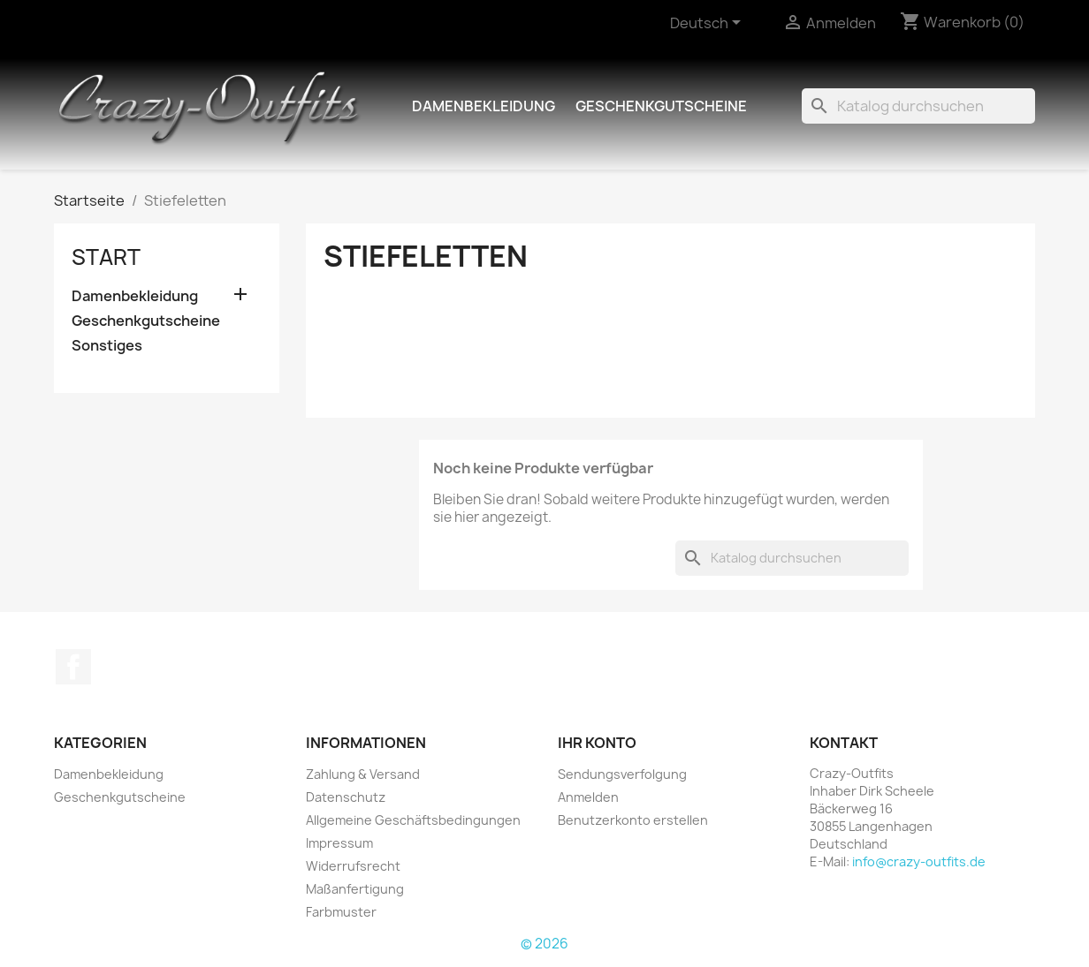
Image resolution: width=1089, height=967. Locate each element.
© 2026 (544, 943)
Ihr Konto (597, 742)
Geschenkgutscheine (661, 106)
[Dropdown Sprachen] (708, 23)
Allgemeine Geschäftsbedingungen (413, 820)
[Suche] (918, 106)
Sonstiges (107, 345)
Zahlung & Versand (363, 774)
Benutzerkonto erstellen (633, 820)
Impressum (339, 843)
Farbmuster (341, 911)
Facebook (73, 666)
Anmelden (588, 797)
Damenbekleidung (483, 106)
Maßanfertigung (355, 888)
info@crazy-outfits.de (919, 861)
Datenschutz (345, 797)
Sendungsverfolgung (622, 774)
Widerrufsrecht (353, 865)
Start (106, 257)
